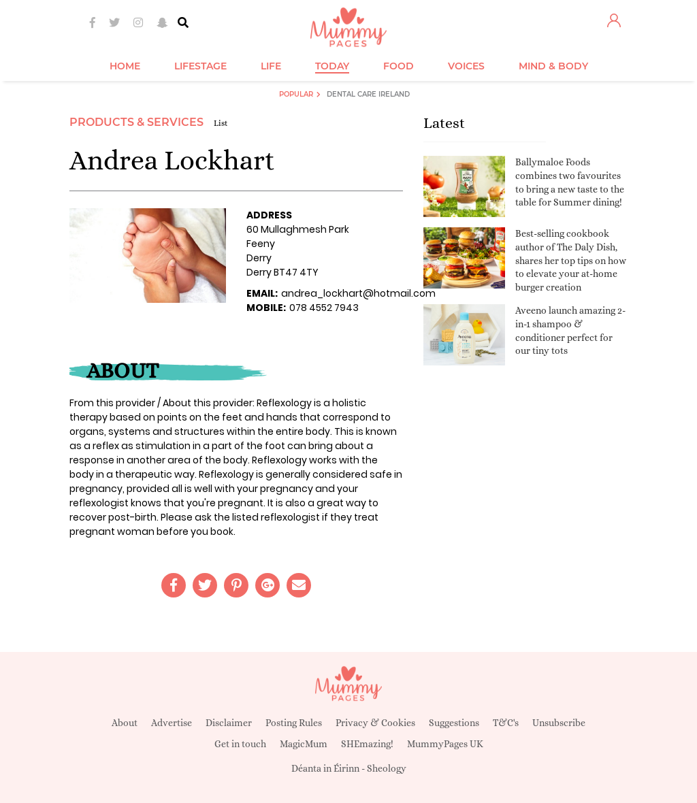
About (124, 722)
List (221, 123)
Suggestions (454, 722)
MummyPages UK (445, 743)
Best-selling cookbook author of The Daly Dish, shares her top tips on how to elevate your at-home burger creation (570, 260)
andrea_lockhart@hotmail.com (358, 293)
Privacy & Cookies (375, 722)
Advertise (171, 722)
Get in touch (240, 743)
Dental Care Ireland (368, 94)
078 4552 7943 (324, 307)
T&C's (506, 722)
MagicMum (303, 743)
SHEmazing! (367, 743)
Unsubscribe (558, 722)
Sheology (386, 768)
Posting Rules (293, 722)
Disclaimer (229, 722)
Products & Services (136, 122)
